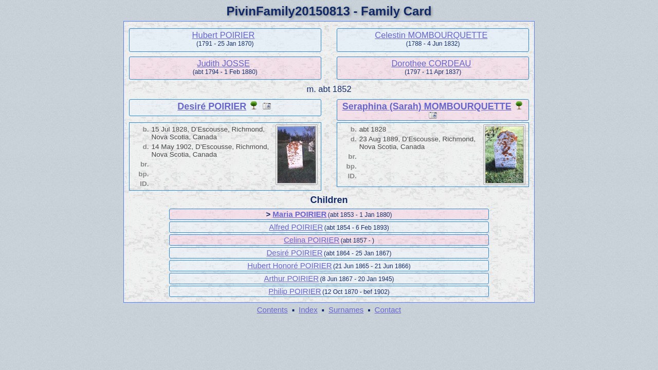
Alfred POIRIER (296, 227)
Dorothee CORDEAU (431, 63)
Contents (272, 309)
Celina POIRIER (311, 239)
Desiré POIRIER (211, 106)
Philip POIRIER (294, 291)
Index (308, 309)
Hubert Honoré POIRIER (289, 265)
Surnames (345, 309)
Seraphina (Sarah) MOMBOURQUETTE (426, 106)
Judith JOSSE (223, 63)
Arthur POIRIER (291, 278)
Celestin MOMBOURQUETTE (431, 35)
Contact (388, 309)
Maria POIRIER (299, 214)
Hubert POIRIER (223, 35)
